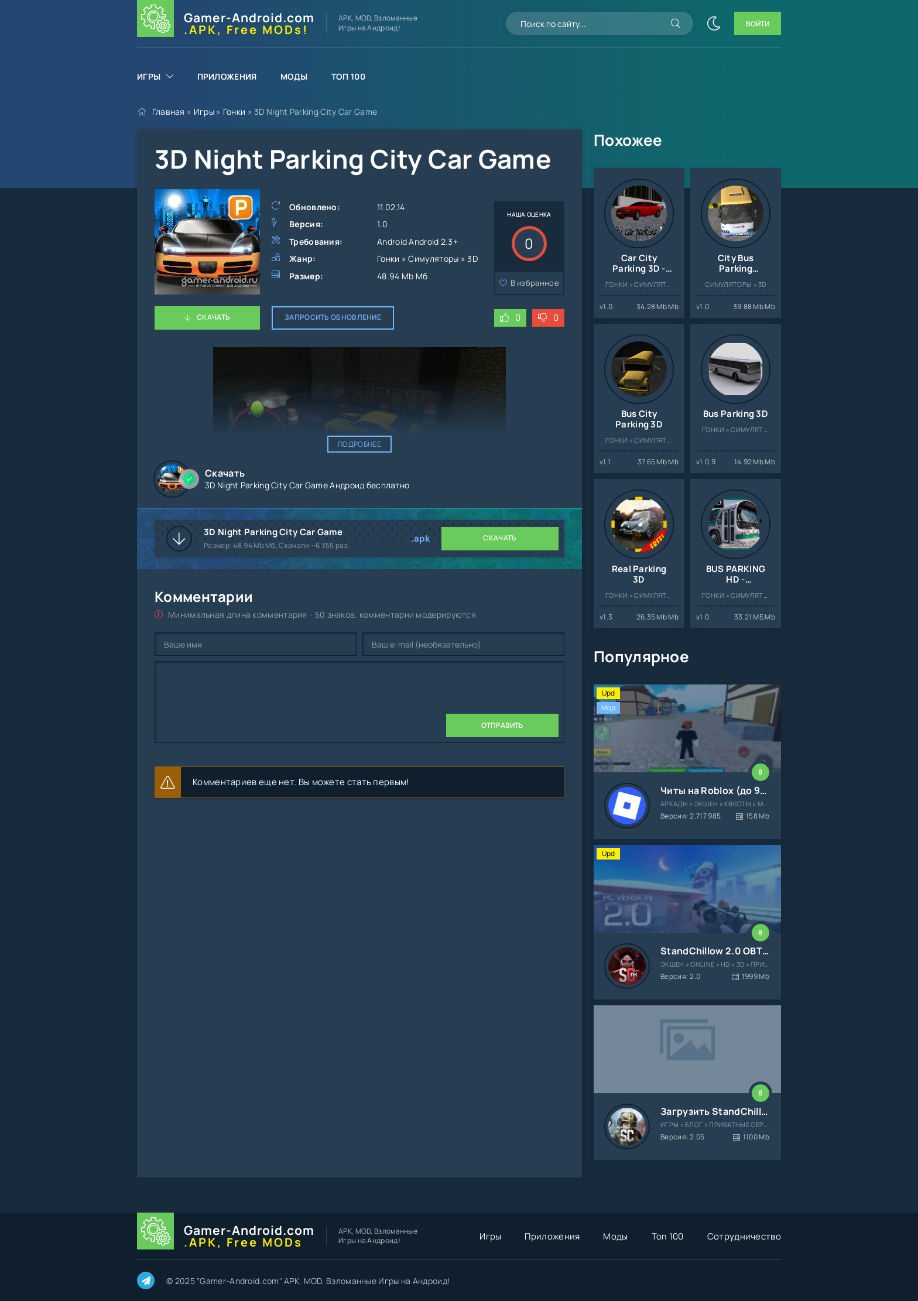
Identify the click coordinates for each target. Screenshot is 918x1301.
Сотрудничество (744, 1236)
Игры (148, 76)
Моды (294, 76)
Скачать (213, 317)
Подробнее (359, 444)
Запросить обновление (333, 317)
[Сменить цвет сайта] (713, 23)
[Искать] (675, 23)
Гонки (234, 111)
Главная (168, 111)
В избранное (535, 283)
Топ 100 (348, 76)
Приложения (227, 76)
